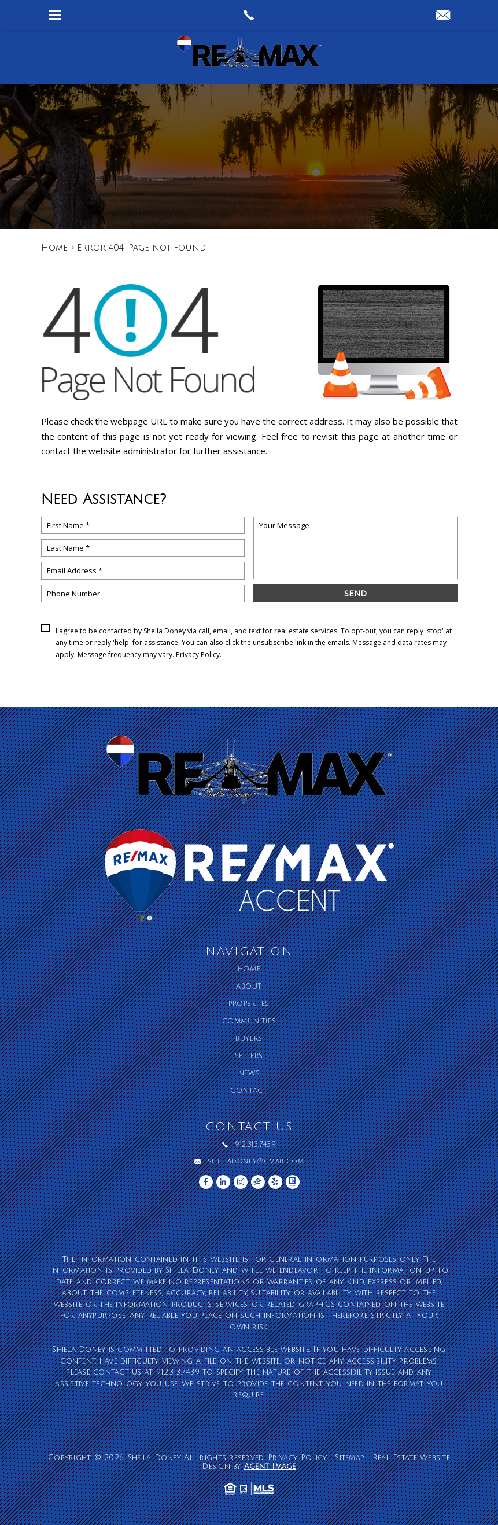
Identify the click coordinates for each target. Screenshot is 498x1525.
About (249, 986)
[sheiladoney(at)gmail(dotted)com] (443, 16)
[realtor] (293, 1182)
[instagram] (241, 1182)
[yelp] (275, 1182)
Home (249, 969)
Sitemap (349, 1458)
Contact (248, 1091)
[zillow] (258, 1182)
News (249, 1073)
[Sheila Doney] (249, 57)
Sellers (249, 1056)
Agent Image (270, 1467)
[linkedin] (223, 1182)
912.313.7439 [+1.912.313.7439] (255, 1144)
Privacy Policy (198, 655)
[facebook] (206, 1182)
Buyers (249, 1039)
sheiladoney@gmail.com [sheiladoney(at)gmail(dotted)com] (256, 1161)
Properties (249, 1004)
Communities (249, 1021)
